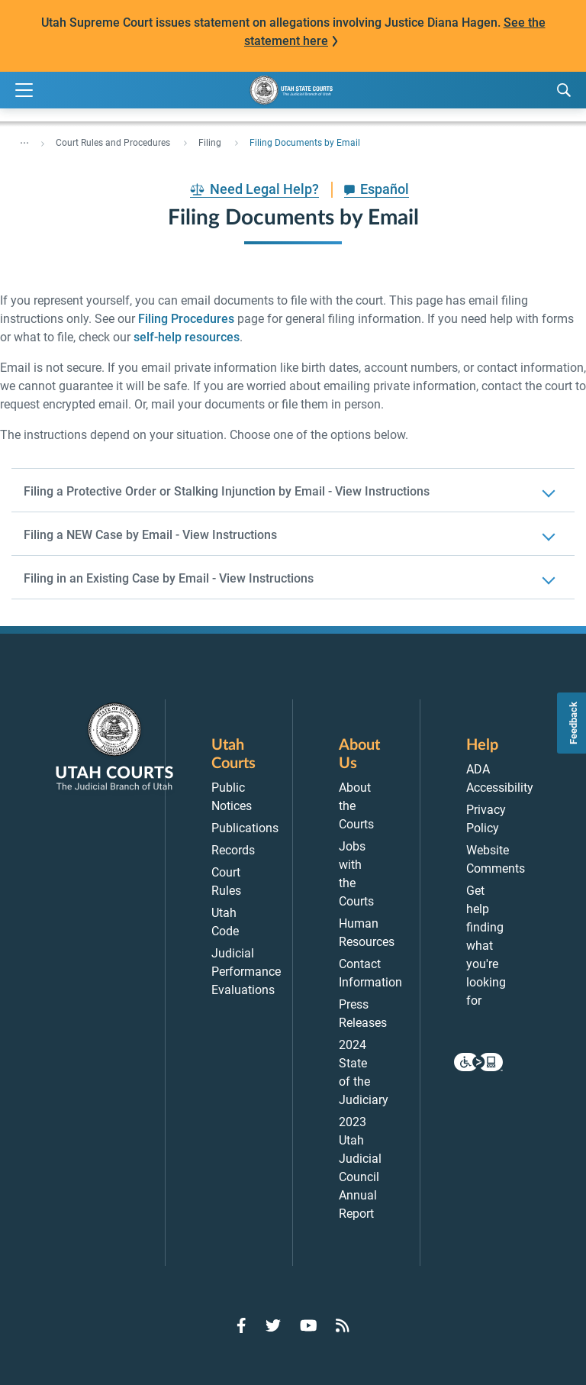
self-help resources (187, 337)
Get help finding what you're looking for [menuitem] (486, 945)
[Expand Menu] (24, 90)
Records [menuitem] (233, 850)
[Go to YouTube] (309, 1325)
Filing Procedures (186, 319)
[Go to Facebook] (241, 1325)
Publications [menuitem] (245, 828)
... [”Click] (24, 140)
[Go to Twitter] (273, 1325)
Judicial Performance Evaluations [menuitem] (246, 971)
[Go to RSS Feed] (342, 1325)
